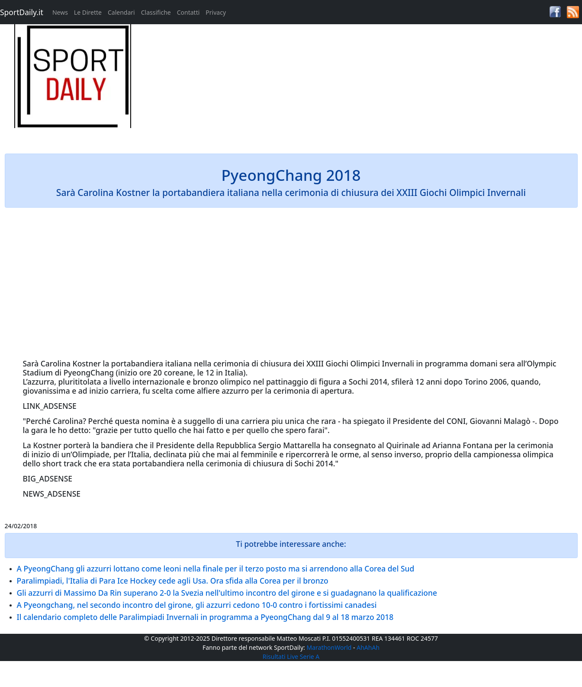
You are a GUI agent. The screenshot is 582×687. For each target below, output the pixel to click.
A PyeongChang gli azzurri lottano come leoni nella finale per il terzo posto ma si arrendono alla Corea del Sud (216, 568)
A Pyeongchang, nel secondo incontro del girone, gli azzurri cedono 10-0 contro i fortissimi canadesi (197, 605)
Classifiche (156, 12)
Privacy (216, 12)
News (60, 12)
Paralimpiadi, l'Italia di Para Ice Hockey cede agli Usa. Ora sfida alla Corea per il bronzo (172, 580)
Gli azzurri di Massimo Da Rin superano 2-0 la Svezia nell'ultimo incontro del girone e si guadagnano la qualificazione (227, 592)
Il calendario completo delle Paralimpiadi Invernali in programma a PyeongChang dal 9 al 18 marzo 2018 (205, 617)
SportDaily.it (21, 12)
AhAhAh (368, 647)
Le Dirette (88, 12)
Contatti (188, 12)
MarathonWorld (329, 647)
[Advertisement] (364, 84)
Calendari (121, 12)
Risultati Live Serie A (291, 656)
